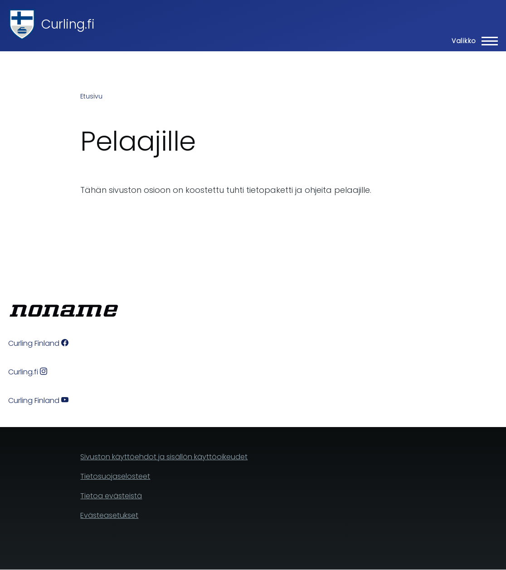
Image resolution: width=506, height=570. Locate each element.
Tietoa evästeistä (111, 496)
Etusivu (91, 96)
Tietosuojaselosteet (115, 476)
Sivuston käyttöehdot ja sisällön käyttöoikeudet (164, 457)
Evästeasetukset (109, 515)
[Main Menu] (472, 41)
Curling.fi (68, 24)
